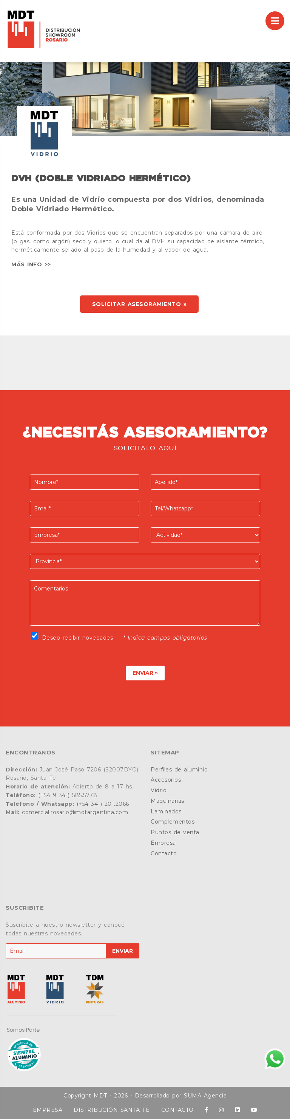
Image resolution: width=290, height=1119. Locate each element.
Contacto (164, 853)
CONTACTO (177, 1110)
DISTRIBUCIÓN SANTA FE (112, 1110)
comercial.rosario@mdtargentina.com (75, 812)
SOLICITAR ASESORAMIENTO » (139, 304)
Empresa (163, 842)
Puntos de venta (175, 832)
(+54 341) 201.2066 (103, 804)
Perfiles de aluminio (179, 769)
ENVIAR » (145, 672)
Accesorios (166, 779)
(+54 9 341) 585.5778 (67, 795)
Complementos (172, 821)
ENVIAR (122, 950)
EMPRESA (48, 1110)
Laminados (166, 811)
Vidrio (159, 790)
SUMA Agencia (205, 1095)
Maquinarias (167, 801)
